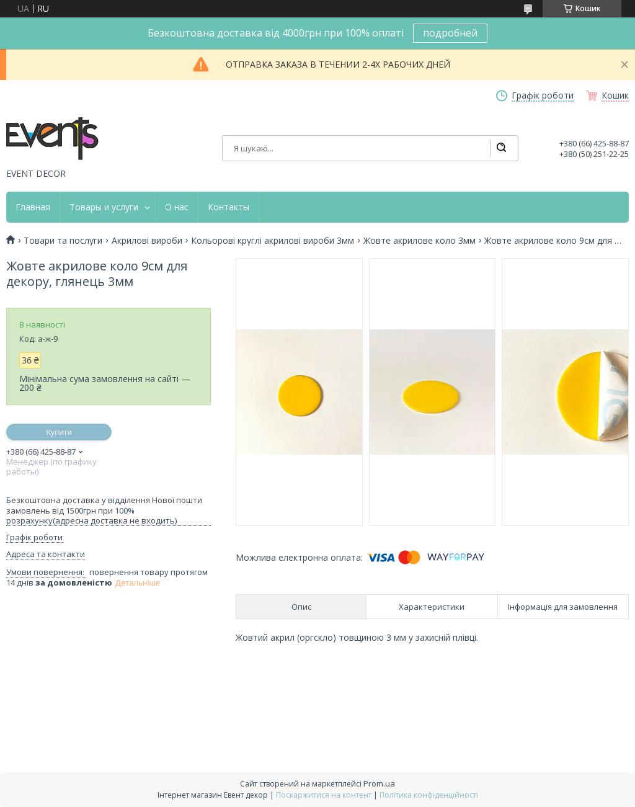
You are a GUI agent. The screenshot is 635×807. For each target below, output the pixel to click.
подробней (450, 33)
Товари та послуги (63, 240)
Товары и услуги (103, 207)
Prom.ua (379, 783)
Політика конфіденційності (429, 795)
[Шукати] (501, 148)
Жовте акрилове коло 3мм (419, 240)
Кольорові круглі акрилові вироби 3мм (272, 240)
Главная (33, 207)
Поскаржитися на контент (323, 795)
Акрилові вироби (147, 240)
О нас (177, 207)
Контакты (228, 207)
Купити (59, 432)
